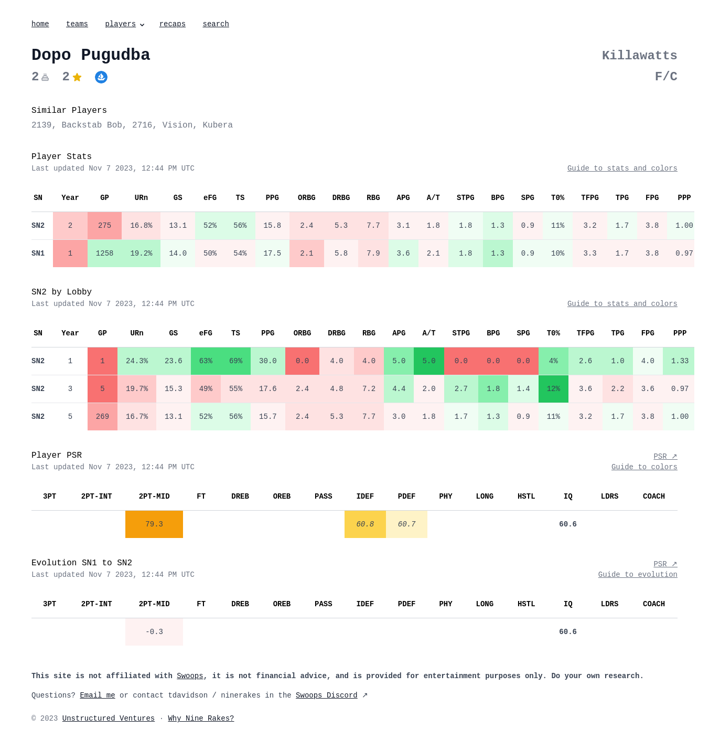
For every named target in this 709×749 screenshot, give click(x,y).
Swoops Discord (327, 695)
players (125, 24)
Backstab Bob (92, 125)
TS (239, 198)
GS (178, 198)
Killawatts (640, 56)
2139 (41, 125)
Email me (97, 695)
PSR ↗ (665, 456)
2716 (142, 125)
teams (77, 24)
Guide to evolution (638, 575)
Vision (178, 125)
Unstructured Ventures (108, 718)
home (40, 24)
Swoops (190, 676)
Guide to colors (644, 467)
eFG (210, 198)
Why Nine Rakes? (201, 718)
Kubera (217, 125)
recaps (172, 24)
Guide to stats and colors (622, 168)
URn (141, 198)
